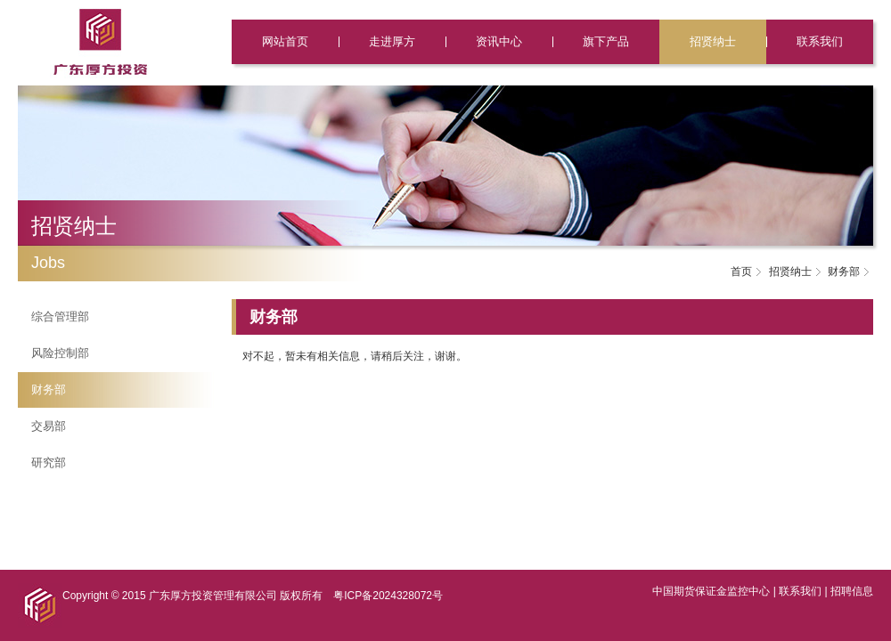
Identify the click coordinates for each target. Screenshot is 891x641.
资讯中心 (499, 41)
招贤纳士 (713, 41)
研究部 (48, 462)
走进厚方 (392, 41)
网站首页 (285, 41)
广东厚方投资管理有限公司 (213, 595)
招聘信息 (851, 591)
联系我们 (820, 41)
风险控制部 (60, 353)
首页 (741, 271)
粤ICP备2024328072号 (388, 595)
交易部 (48, 426)
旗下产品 (606, 41)
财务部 (48, 389)
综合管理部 (60, 316)
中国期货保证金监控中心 (711, 591)
